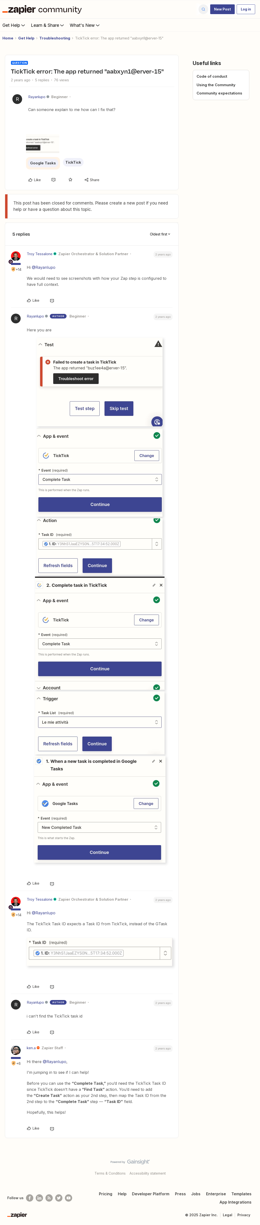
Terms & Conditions (110, 1173)
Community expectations (219, 93)
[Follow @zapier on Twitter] (58, 1198)
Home (7, 38)
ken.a (31, 1048)
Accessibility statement (148, 1173)
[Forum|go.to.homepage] (43, 9)
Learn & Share (48, 25)
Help (122, 1193)
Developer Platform (150, 1193)
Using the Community (216, 85)
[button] (222, 9)
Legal (227, 1215)
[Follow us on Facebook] (29, 1198)
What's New (85, 25)
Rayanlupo (36, 96)
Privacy (243, 1215)
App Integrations (235, 1202)
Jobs (195, 1193)
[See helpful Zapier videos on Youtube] (68, 1198)
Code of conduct (212, 76)
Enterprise (216, 1193)
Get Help (14, 25)
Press (180, 1193)
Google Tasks (43, 163)
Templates (241, 1193)
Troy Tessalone (39, 254)
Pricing (105, 1193)
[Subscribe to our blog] (49, 1198)
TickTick (73, 162)
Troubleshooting (54, 38)
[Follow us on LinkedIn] (39, 1198)
